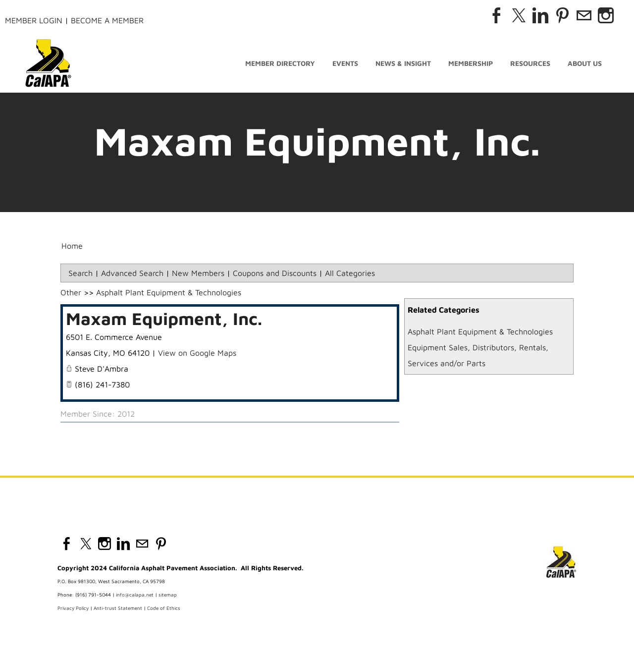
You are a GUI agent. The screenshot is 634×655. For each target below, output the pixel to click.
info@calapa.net (135, 595)
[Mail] (584, 15)
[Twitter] (519, 15)
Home (72, 245)
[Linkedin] (540, 15)
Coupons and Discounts (275, 273)
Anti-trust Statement (118, 608)
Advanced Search (132, 273)
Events (345, 63)
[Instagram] (606, 15)
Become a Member (107, 20)
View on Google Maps (197, 352)
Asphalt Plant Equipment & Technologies (480, 331)
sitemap (167, 595)
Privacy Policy (73, 608)
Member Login (33, 20)
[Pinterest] (562, 15)
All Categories (350, 273)
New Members (198, 273)
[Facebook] (497, 15)
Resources (530, 63)
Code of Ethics (163, 608)
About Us (585, 63)
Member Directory (280, 63)
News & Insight (403, 63)
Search (80, 273)
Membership (470, 63)
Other (70, 292)
